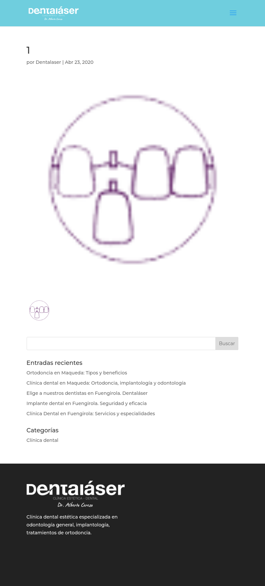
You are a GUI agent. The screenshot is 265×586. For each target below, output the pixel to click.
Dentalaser (48, 62)
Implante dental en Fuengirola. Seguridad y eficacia (87, 403)
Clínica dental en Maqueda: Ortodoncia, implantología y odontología (106, 383)
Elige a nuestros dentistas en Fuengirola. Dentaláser (87, 393)
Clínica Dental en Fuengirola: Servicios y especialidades (91, 414)
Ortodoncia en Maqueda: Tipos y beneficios (77, 373)
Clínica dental (43, 440)
